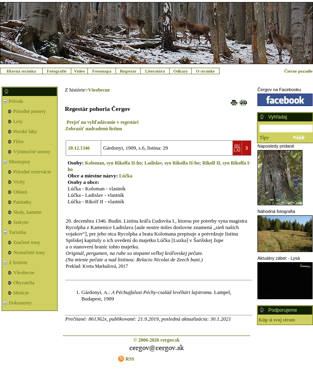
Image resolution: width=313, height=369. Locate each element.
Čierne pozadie (298, 71)
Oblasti (20, 192)
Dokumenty (20, 303)
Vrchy (19, 182)
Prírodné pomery (29, 111)
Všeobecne (24, 272)
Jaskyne (21, 222)
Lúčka (126, 176)
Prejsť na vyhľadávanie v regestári (102, 122)
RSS (129, 359)
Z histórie (18, 262)
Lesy (18, 121)
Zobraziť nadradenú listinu (93, 128)
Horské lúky (25, 131)
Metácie (21, 293)
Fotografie (56, 71)
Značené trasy (26, 242)
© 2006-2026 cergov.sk (156, 340)
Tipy (264, 137)
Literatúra (155, 71)
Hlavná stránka (21, 71)
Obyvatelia (24, 283)
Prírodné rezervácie (32, 172)
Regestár (128, 71)
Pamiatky (22, 202)
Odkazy (180, 71)
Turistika (17, 232)
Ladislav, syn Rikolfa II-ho (172, 163)
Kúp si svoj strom (277, 320)
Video (79, 71)
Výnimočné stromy (31, 151)
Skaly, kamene (27, 212)
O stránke (205, 71)
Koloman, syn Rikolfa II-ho (113, 163)
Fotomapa (102, 71)
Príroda (16, 101)
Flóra (18, 141)
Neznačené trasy (29, 252)
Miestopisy (19, 162)
